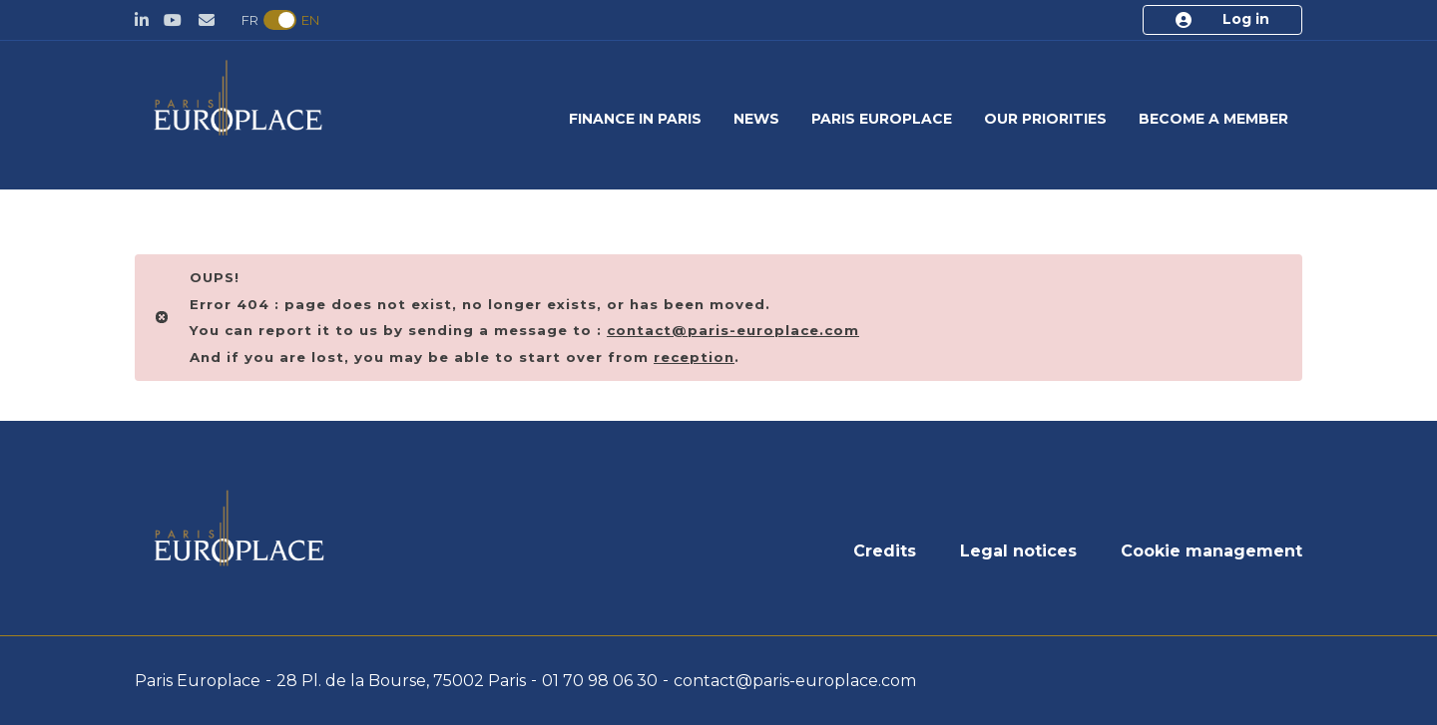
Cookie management (1211, 551)
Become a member (1213, 119)
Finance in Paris (635, 119)
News (756, 119)
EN (310, 20)
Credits (884, 551)
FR (249, 20)
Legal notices (1018, 551)
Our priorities (1045, 119)
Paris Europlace (881, 119)
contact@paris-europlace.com (795, 680)
